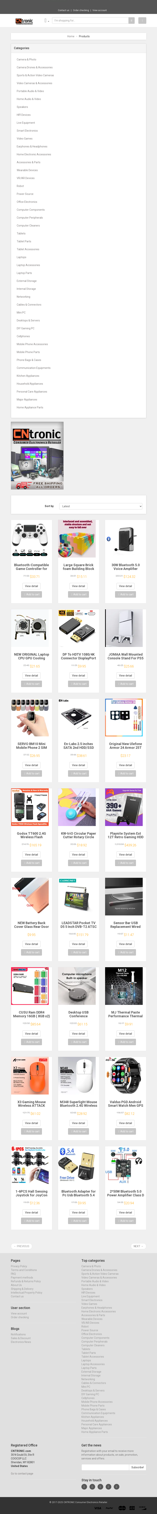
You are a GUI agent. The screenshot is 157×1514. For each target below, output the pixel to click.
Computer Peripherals (30, 217)
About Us (16, 1288)
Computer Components (31, 209)
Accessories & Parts (28, 162)
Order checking (81, 10)
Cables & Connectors (29, 304)
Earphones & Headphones (32, 146)
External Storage (27, 280)
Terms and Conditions (24, 1273)
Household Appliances (30, 383)
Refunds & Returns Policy (26, 1284)
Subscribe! (137, 1470)
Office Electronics (27, 201)
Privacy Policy (19, 1269)
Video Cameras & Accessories (34, 83)
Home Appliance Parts (30, 407)
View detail (31, 586)
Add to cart (31, 594)
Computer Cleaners (28, 225)
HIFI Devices (24, 114)
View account (100, 10)
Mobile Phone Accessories (32, 344)
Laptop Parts (24, 273)
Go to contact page (22, 1476)
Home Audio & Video (29, 99)
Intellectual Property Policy (26, 1295)
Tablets (21, 233)
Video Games (25, 138)
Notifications (18, 1337)
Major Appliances (27, 399)
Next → (138, 1246)
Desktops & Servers (28, 320)
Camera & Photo (26, 59)
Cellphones (23, 336)
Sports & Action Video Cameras (35, 75)
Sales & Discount (21, 1341)
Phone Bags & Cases (29, 360)
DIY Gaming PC (25, 328)
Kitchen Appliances (28, 375)
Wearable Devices (27, 170)
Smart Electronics (27, 130)
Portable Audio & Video (30, 91)
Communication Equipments (34, 367)
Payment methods (22, 1280)
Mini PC (21, 312)
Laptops (21, 257)
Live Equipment (26, 122)
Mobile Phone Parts (28, 352)
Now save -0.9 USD (55, 4)
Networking (23, 296)
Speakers (22, 106)
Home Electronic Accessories (34, 154)
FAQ (13, 1277)
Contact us (63, 10)
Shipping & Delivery (22, 1292)
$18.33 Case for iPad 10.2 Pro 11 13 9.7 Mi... (90, 3)
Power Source (25, 193)
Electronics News (21, 1345)
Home (70, 36)
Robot (20, 186)
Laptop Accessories (28, 265)
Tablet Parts (24, 241)
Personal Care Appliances (32, 391)
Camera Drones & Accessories (35, 67)
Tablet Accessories (28, 249)
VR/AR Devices (26, 178)
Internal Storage (26, 288)
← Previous (21, 1246)
